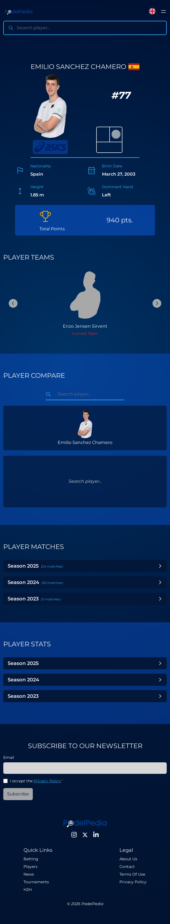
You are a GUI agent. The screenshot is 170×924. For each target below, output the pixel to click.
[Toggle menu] (163, 11)
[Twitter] (85, 835)
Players (30, 866)
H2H (28, 889)
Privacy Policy (47, 780)
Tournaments (36, 881)
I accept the (36, 780)
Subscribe (18, 794)
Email (8, 757)
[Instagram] (74, 835)
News (29, 874)
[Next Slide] (157, 303)
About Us (128, 858)
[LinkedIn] (96, 835)
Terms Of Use (132, 874)
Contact (127, 866)
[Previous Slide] (13, 303)
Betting (31, 858)
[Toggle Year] (160, 566)
